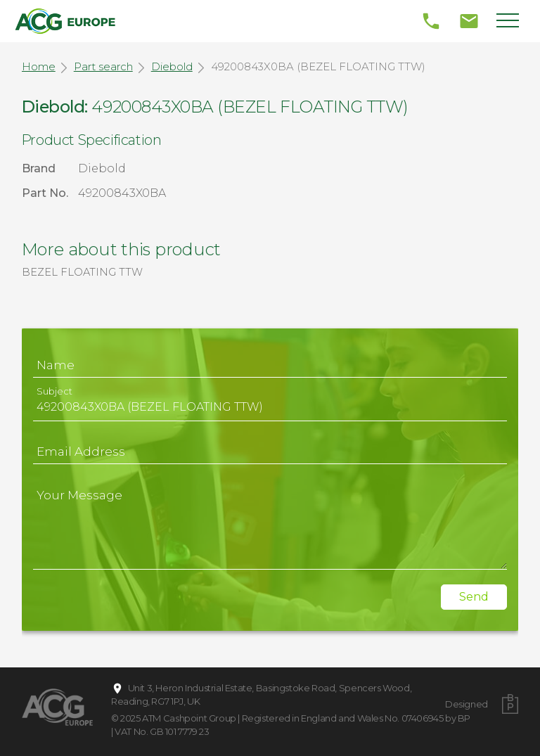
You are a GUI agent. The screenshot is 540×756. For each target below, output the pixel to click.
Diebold (172, 66)
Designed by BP (466, 711)
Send (474, 596)
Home (39, 66)
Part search (103, 66)
